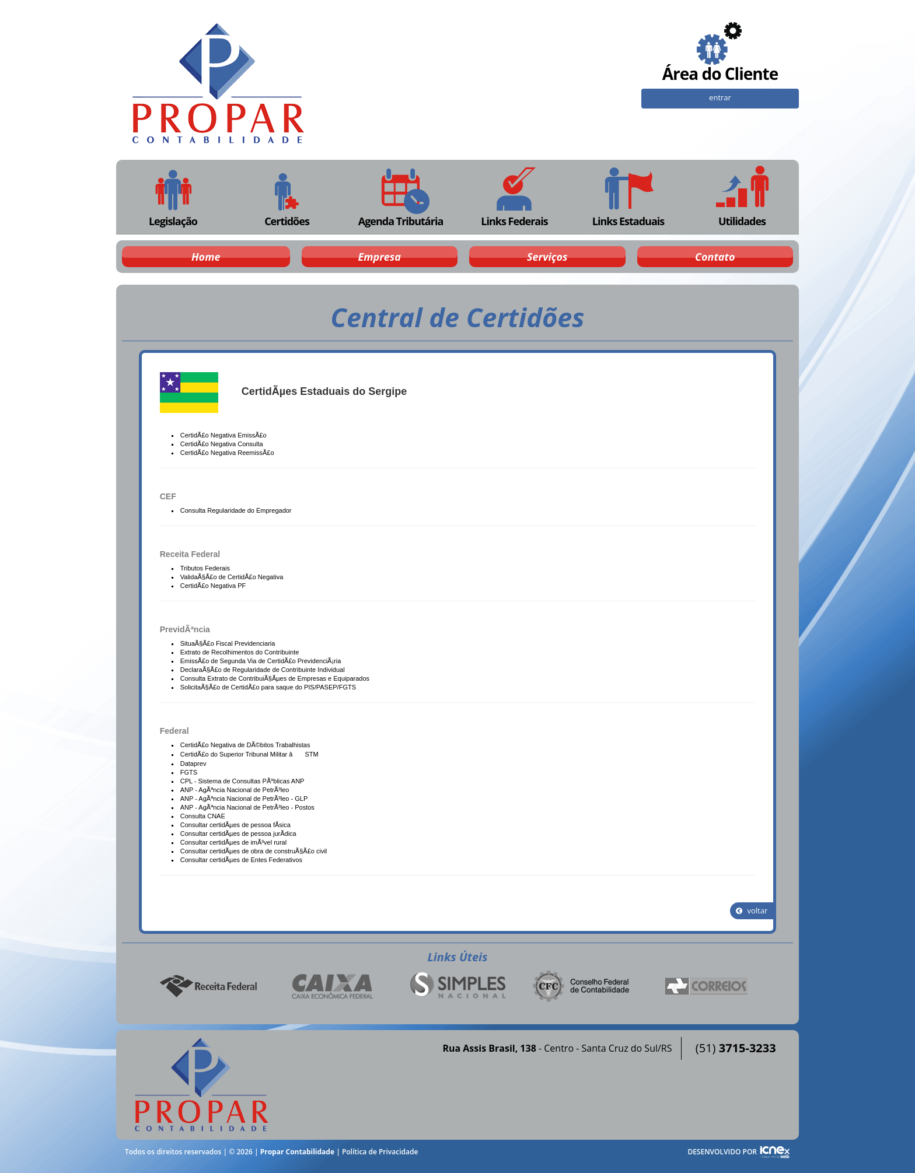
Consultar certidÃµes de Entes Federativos (241, 859)
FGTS (188, 772)
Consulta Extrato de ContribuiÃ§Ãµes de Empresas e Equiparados (274, 678)
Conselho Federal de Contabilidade (582, 986)
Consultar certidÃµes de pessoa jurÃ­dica (238, 833)
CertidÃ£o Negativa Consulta (221, 443)
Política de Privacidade (380, 1152)
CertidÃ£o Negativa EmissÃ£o (223, 435)
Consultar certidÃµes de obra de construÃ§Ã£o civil (253, 851)
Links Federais (514, 197)
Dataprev (193, 763)
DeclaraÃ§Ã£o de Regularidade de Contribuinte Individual (262, 669)
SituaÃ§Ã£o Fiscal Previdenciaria (227, 643)
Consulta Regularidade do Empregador (236, 510)
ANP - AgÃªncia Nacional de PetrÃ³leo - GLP (244, 798)
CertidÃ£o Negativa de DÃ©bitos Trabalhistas (245, 744)
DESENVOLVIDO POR (722, 1152)
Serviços (547, 257)
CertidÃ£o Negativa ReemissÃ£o (227, 452)
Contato (715, 257)
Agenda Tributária (401, 197)
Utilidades (742, 197)
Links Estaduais (628, 197)
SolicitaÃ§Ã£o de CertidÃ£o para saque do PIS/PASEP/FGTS (268, 687)
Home (205, 257)
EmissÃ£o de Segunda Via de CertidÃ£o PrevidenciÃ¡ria (260, 660)
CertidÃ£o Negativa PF (213, 585)
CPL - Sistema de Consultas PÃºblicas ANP (242, 781)
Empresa (379, 257)
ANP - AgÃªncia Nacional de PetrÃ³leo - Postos (247, 807)
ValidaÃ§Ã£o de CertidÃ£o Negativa (232, 576)
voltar (751, 910)
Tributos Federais (205, 568)
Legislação (173, 197)
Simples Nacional (457, 986)
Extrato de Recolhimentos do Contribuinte (239, 652)
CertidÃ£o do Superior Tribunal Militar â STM (249, 754)
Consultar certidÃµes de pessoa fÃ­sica (235, 824)
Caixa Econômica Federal (332, 986)
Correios (706, 986)
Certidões (287, 197)
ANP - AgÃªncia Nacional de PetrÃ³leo (234, 789)
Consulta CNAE (202, 816)
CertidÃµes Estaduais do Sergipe (324, 391)
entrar (720, 97)
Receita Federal (208, 986)
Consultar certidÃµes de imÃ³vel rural (233, 842)
